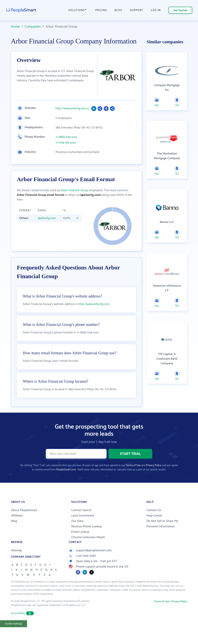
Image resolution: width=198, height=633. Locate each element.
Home (15, 27)
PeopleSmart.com (66, 478)
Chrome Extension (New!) (88, 545)
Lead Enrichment (82, 523)
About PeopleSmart (24, 518)
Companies (33, 27)
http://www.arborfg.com (70, 108)
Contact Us (153, 518)
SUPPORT (136, 10)
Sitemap (16, 558)
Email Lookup (80, 540)
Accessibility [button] (22, 621)
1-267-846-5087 (82, 564)
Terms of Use (133, 473)
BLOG (118, 10)
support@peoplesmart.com (90, 558)
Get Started (180, 10)
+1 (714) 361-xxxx (65, 142)
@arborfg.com (47, 218)
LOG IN (156, 10)
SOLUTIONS (77, 10)
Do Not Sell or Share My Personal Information (162, 532)
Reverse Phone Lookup (86, 534)
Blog (14, 529)
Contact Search (81, 518)
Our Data (77, 529)
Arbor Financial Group (74, 190)
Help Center (154, 523)
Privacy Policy (153, 473)
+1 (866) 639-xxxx (66, 137)
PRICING (101, 10)
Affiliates (17, 523)
